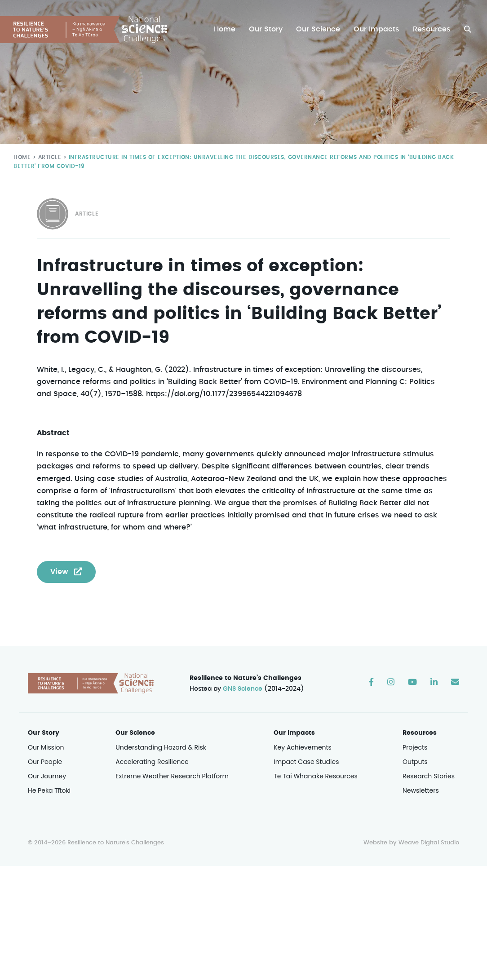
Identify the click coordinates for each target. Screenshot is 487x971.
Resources (432, 29)
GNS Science (243, 689)
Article (47, 157)
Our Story (268, 29)
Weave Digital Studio (428, 843)
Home (227, 29)
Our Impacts (377, 29)
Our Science (319, 29)
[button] (467, 29)
